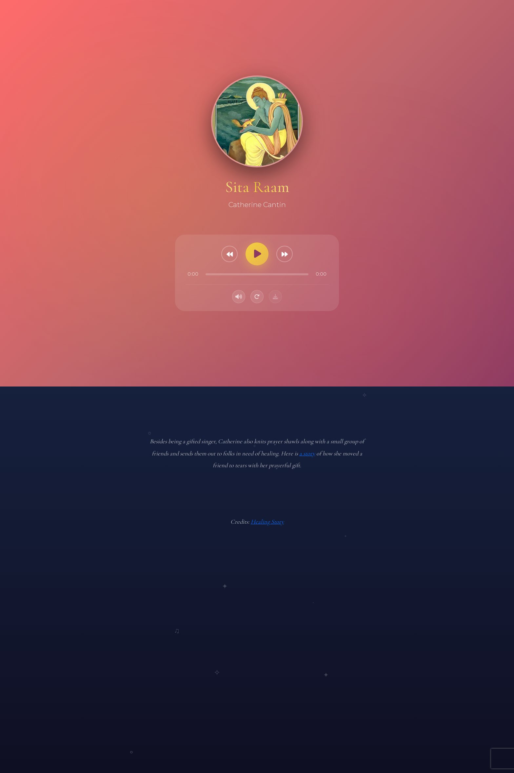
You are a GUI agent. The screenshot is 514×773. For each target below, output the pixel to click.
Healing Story (267, 521)
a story (307, 453)
